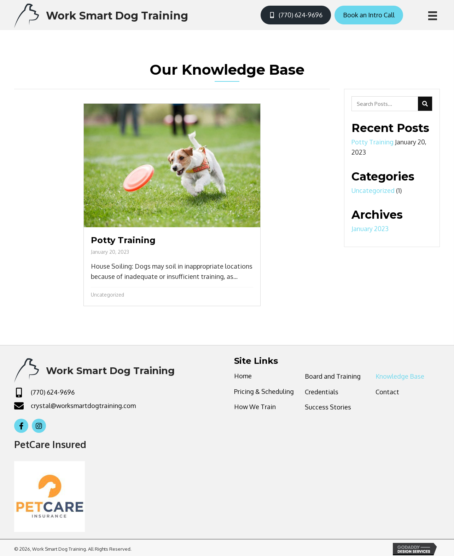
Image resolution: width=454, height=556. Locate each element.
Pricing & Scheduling (264, 391)
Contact (387, 392)
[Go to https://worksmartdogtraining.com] (101, 15)
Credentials (321, 392)
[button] (21, 426)
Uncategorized (107, 295)
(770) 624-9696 (53, 392)
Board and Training (333, 376)
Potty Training (372, 142)
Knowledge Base (400, 376)
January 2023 (370, 229)
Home (243, 376)
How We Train (255, 407)
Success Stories (328, 407)
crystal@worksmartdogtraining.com (83, 405)
